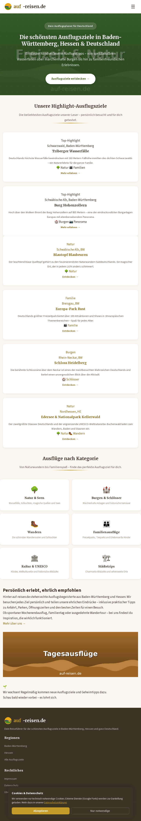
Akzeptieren (40, 810)
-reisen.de (25, 6)
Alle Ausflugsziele (14, 760)
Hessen (8, 753)
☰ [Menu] (133, 6)
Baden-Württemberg (15, 746)
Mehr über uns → (14, 623)
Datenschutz (11, 785)
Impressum (10, 779)
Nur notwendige (100, 810)
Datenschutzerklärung (55, 802)
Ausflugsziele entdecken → (70, 79)
